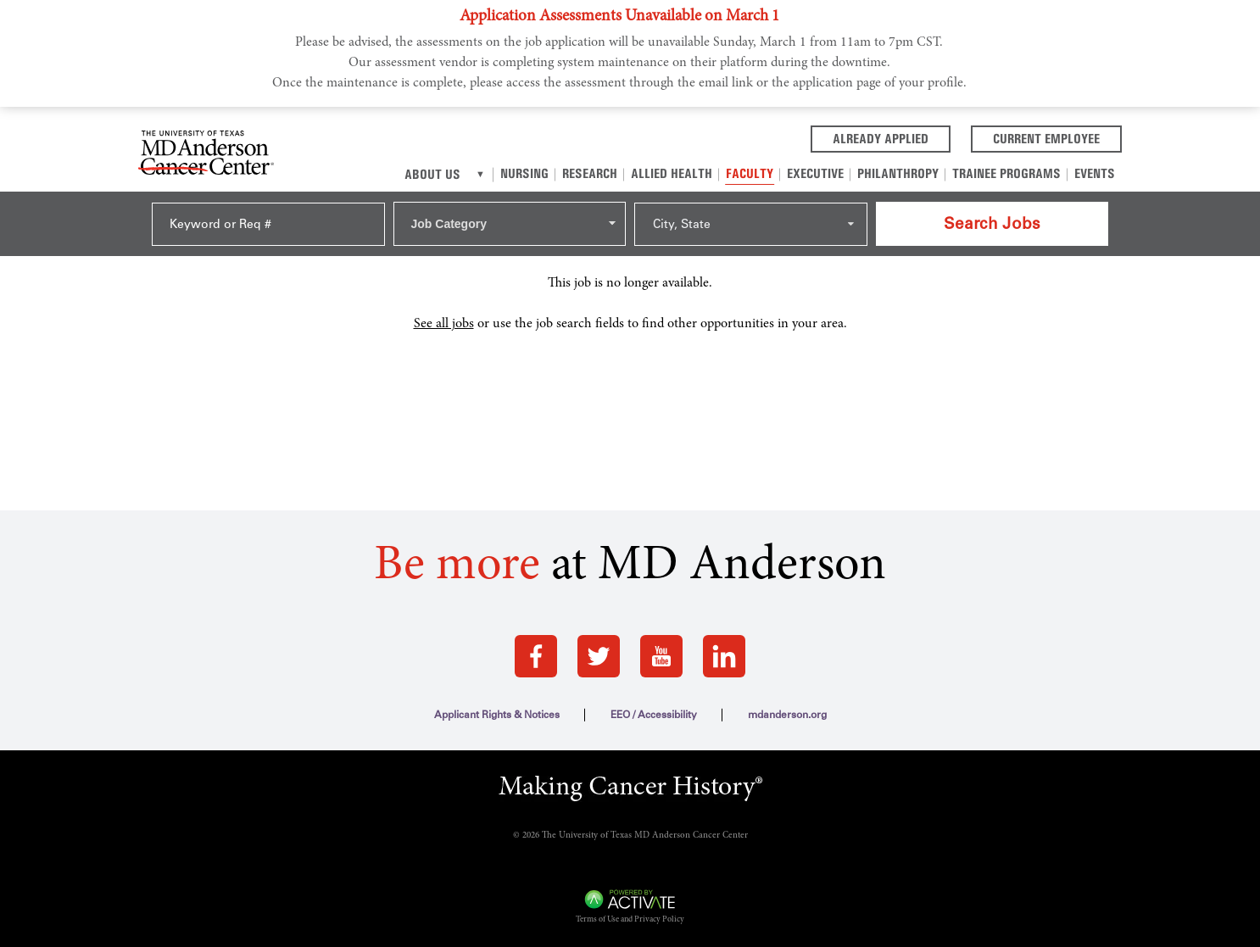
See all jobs (444, 324)
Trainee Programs (1006, 173)
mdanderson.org (787, 715)
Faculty (749, 173)
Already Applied (892, 137)
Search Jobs (992, 223)
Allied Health (671, 173)
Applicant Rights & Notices (497, 715)
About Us (432, 174)
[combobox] (510, 223)
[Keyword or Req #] (268, 224)
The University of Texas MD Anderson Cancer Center (645, 835)
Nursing (524, 173)
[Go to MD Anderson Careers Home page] (206, 156)
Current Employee (1057, 137)
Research (589, 173)
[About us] (480, 175)
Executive (815, 173)
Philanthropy (898, 173)
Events (1094, 173)
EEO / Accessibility (653, 715)
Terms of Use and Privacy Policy (630, 920)
